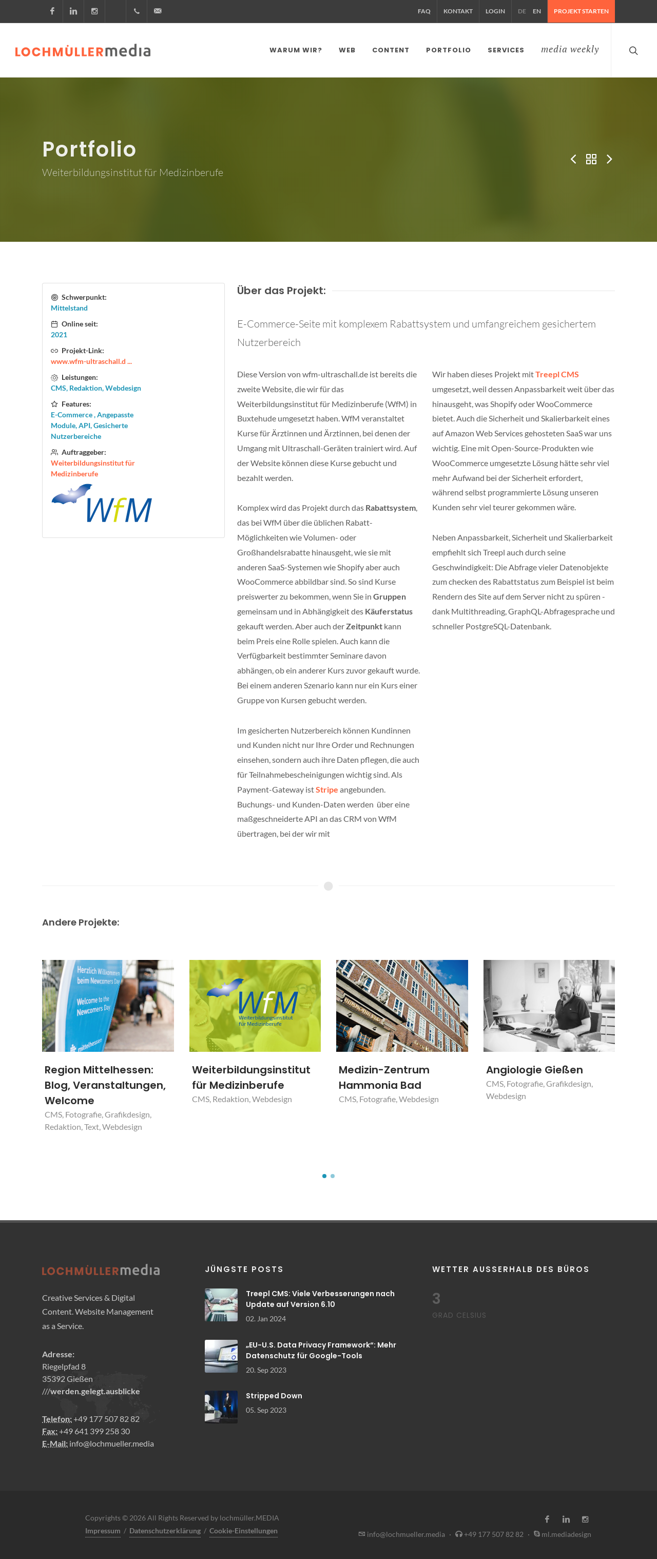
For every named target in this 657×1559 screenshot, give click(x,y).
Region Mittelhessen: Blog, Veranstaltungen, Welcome (105, 1083)
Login (495, 11)
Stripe (327, 787)
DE (522, 11)
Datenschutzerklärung (165, 1528)
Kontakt (458, 11)
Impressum (103, 1528)
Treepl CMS (557, 372)
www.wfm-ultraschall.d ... (91, 359)
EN (537, 11)
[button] (324, 1174)
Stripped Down (274, 1394)
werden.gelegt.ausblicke (95, 1389)
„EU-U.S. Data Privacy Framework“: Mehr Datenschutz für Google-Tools (321, 1348)
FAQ (424, 11)
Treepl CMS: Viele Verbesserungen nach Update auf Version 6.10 (320, 1296)
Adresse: (58, 1352)
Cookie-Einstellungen (243, 1528)
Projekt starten (581, 11)
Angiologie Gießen (534, 1068)
